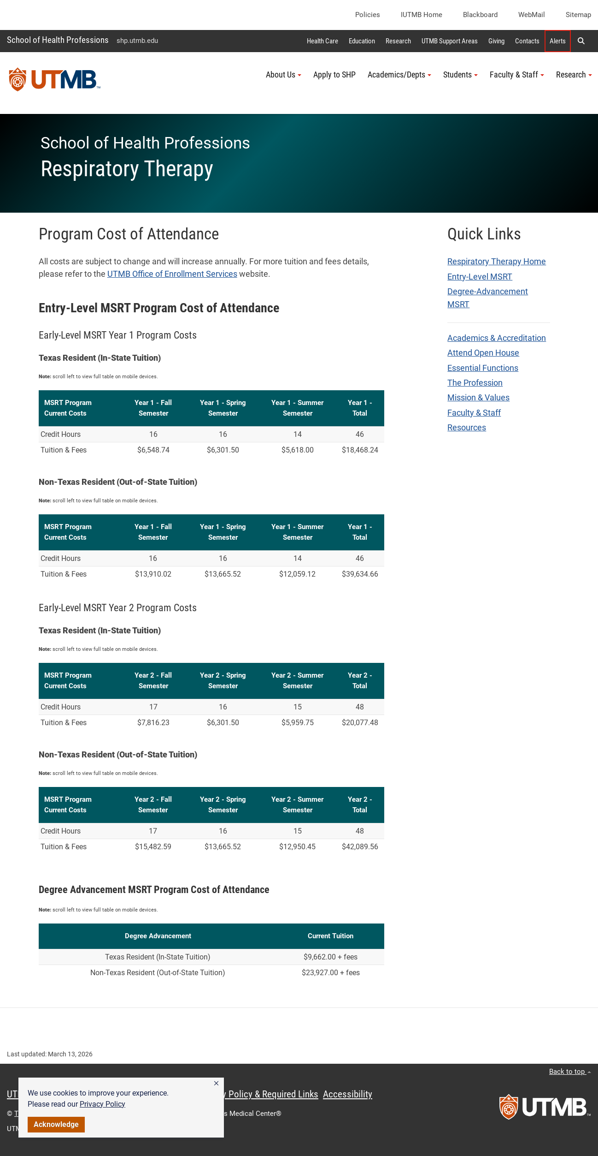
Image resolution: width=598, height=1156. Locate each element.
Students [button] (460, 75)
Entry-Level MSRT (479, 277)
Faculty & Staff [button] (517, 75)
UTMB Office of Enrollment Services (172, 274)
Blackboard (480, 15)
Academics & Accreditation (496, 338)
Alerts (558, 41)
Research (398, 41)
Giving (496, 41)
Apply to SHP (334, 75)
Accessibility (347, 1094)
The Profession (475, 383)
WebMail (531, 15)
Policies (367, 15)
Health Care (322, 41)
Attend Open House (483, 353)
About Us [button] (283, 75)
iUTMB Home (421, 15)
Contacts (527, 41)
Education (362, 41)
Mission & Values (478, 398)
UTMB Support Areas (450, 41)
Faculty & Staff (474, 413)
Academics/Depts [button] (399, 75)
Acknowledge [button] (56, 1124)
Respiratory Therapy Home (496, 261)
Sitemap (578, 15)
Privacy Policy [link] (102, 1104)
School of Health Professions (58, 40)
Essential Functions (482, 368)
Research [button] (574, 75)
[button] (216, 1084)
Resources (466, 428)
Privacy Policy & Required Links (258, 1094)
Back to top (570, 1071)
